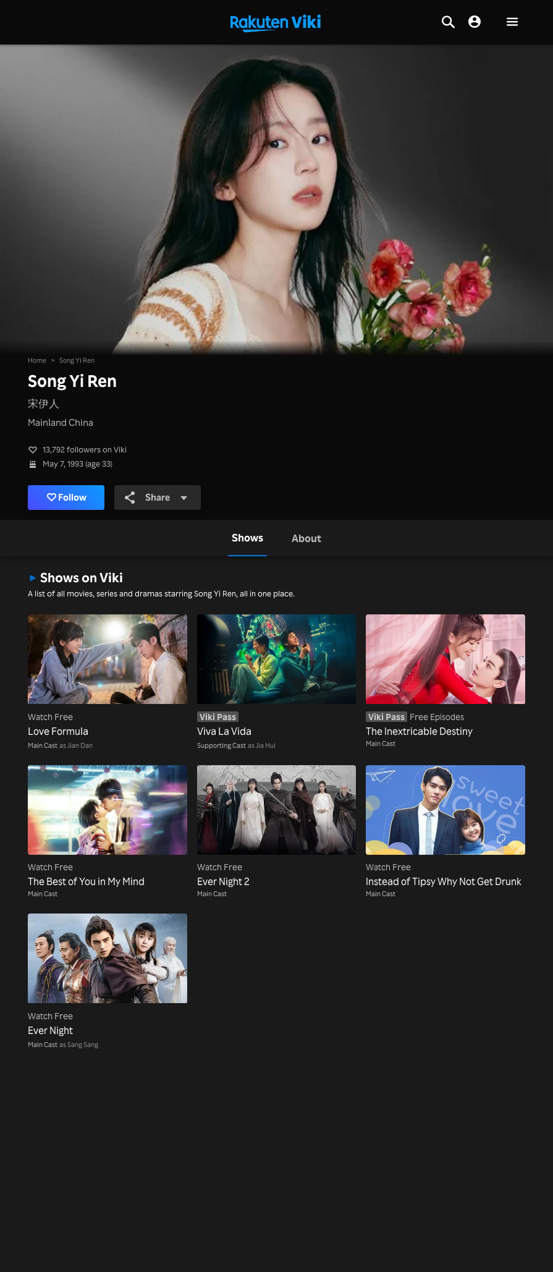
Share (156, 497)
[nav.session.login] (474, 22)
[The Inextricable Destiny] (445, 676)
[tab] (247, 538)
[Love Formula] (107, 676)
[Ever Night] (107, 975)
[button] (512, 22)
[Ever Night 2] (277, 827)
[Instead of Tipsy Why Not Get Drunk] (445, 827)
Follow (67, 497)
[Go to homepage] (275, 22)
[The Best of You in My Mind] (107, 827)
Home (37, 360)
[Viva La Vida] (277, 676)
